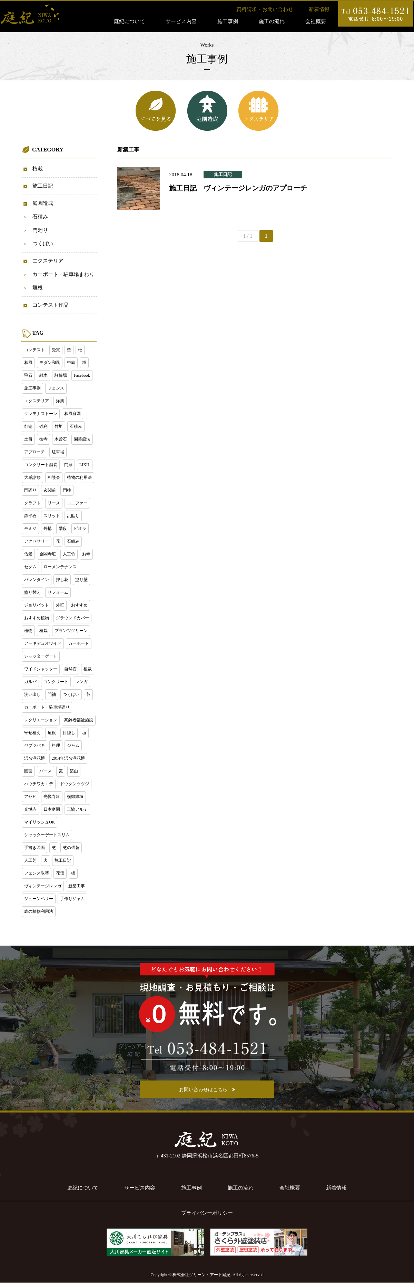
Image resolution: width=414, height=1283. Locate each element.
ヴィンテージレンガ (42, 886)
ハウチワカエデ (38, 783)
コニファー (77, 503)
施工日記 (42, 186)
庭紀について (129, 21)
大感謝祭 (32, 477)
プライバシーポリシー (207, 1213)
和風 (28, 362)
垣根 (37, 287)
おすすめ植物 (36, 617)
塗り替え (32, 592)
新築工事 (76, 886)
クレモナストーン (40, 413)
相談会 (54, 477)
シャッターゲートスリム (47, 834)
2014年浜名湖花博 (68, 758)
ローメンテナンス (60, 566)
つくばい (42, 243)
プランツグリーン (71, 630)
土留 (28, 439)
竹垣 (59, 426)
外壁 (60, 605)
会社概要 (315, 21)
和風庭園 (72, 413)
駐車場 (58, 452)
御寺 (43, 439)
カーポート (78, 643)
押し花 (62, 579)
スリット (51, 515)
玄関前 (49, 490)
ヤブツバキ (34, 745)
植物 (28, 630)
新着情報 (319, 9)
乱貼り (73, 515)
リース (54, 503)
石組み (73, 541)
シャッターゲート (40, 656)
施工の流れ (272, 21)
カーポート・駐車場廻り (47, 707)
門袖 (52, 694)
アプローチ (34, 452)
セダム (30, 566)
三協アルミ (77, 809)
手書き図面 (34, 847)
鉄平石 (30, 515)
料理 (56, 745)
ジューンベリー (38, 898)
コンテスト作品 (50, 305)
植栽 (43, 630)
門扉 (68, 464)
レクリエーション (40, 720)
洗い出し (32, 694)
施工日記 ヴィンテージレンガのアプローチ (238, 188)
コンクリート (55, 681)
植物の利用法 (79, 477)
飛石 (28, 375)
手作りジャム (72, 898)
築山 (74, 771)
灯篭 (28, 426)
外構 (47, 528)
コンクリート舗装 (40, 464)
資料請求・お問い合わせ (264, 9)
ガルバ (30, 681)
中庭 (71, 362)
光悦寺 (30, 809)
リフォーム (58, 592)
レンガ (81, 681)
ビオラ (80, 528)
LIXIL (84, 464)
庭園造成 (42, 203)
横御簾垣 (75, 796)
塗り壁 (81, 579)
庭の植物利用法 (38, 911)
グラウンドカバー (72, 617)
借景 (28, 554)
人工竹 (69, 554)
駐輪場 (61, 375)
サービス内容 (181, 21)
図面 (28, 771)
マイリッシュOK (39, 822)
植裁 (37, 168)
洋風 (60, 400)
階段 (63, 528)
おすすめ (79, 605)
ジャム (73, 745)
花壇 (60, 873)
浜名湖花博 (34, 758)
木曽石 (61, 439)
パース (45, 771)
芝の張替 (71, 847)
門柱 (67, 490)
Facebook (82, 375)
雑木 (43, 375)
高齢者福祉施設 (78, 720)
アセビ (30, 796)
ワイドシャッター (40, 669)
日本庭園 (51, 809)
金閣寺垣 (47, 554)
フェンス (56, 388)
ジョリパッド (36, 605)
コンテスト (34, 349)
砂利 (43, 426)
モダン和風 (49, 362)
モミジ (30, 528)
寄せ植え (32, 732)
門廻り (40, 230)
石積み (40, 216)
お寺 (86, 554)
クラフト (32, 503)
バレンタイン (36, 579)
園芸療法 (82, 439)
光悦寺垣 (51, 796)
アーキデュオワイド (42, 643)
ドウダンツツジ (74, 783)
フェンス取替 (36, 873)
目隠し (69, 732)
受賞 (56, 349)
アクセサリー (36, 541)
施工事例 (227, 21)
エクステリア (47, 261)
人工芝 (30, 860)
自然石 (70, 669)
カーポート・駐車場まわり (63, 274)
